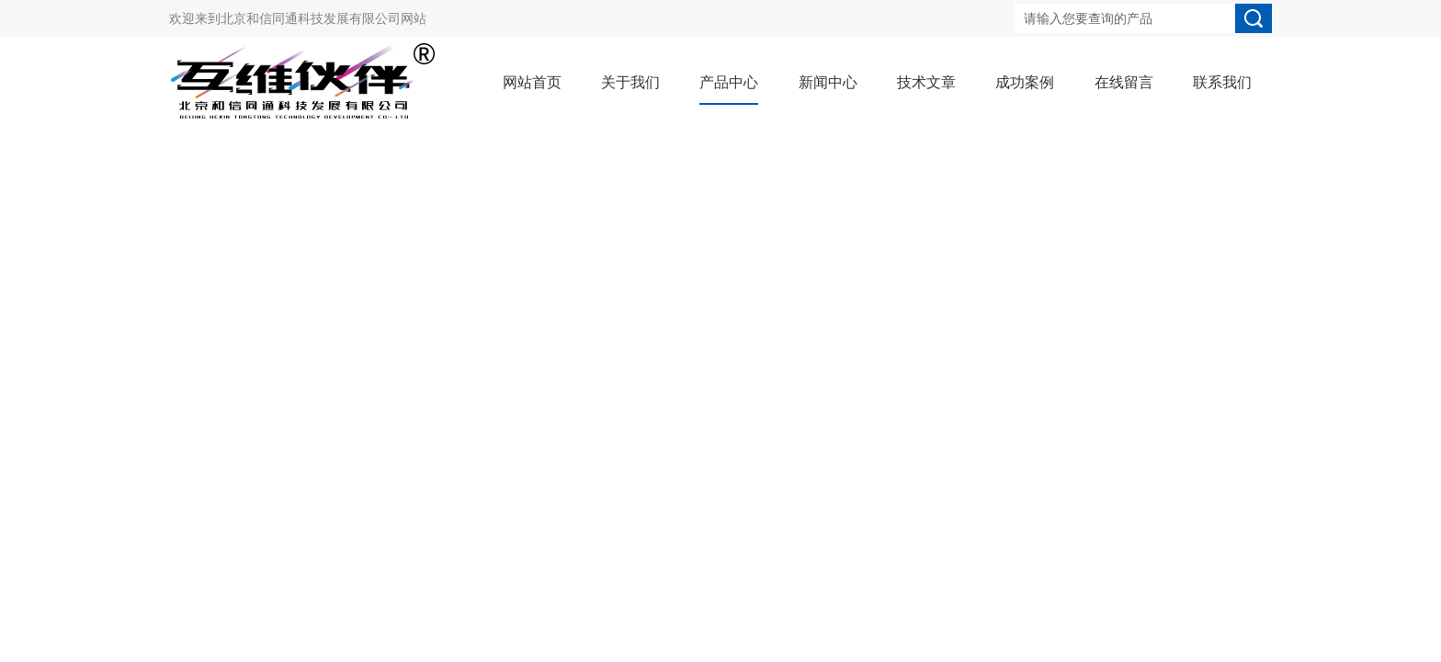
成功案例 (1024, 82)
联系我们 (1222, 82)
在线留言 (1124, 82)
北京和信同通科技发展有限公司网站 (323, 18)
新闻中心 (828, 82)
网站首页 (532, 82)
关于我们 (630, 82)
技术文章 (926, 82)
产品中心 (728, 82)
